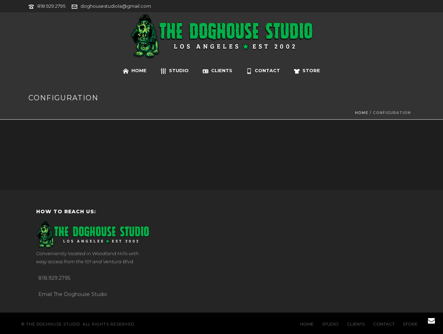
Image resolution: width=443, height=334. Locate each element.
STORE (307, 71)
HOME (134, 71)
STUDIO (175, 71)
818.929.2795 (51, 6)
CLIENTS (217, 71)
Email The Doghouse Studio (72, 294)
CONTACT (263, 71)
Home (361, 113)
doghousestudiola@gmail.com (115, 6)
